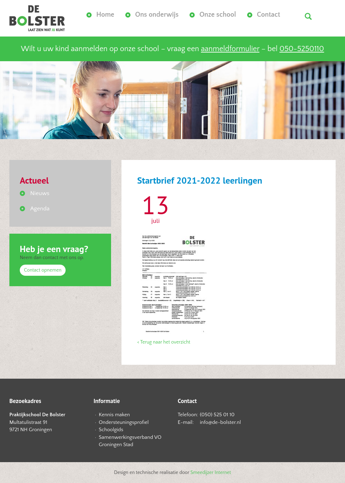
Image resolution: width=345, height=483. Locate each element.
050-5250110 (301, 49)
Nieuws (39, 193)
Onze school (217, 14)
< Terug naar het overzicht (163, 342)
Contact (268, 14)
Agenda (40, 209)
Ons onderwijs (156, 14)
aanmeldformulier (230, 49)
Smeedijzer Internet (211, 472)
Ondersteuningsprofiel (124, 422)
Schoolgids (111, 430)
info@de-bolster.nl (220, 422)
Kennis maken (114, 415)
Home (105, 14)
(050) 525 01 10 (217, 415)
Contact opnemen (42, 270)
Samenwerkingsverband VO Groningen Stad (130, 441)
